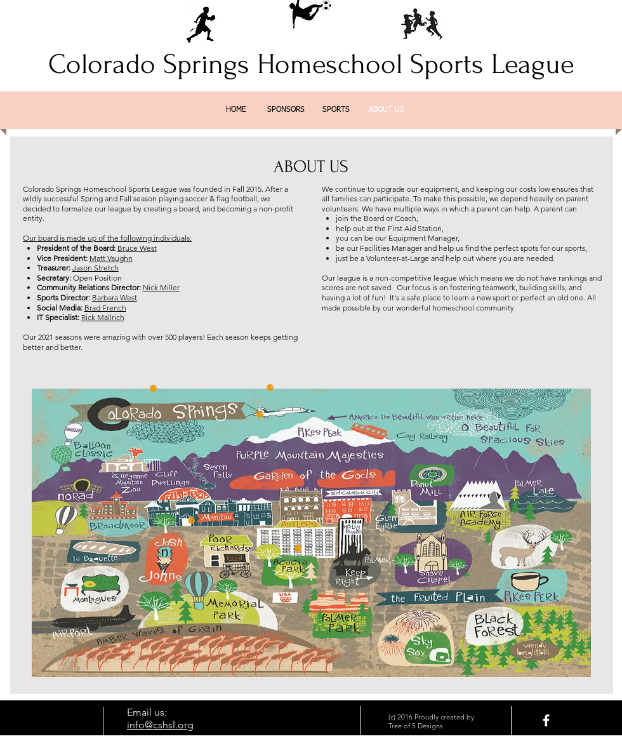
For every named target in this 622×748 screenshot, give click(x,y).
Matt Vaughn (111, 258)
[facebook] (546, 720)
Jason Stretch (95, 267)
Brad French (105, 307)
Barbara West (114, 297)
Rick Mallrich (102, 317)
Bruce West (137, 248)
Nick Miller (161, 287)
